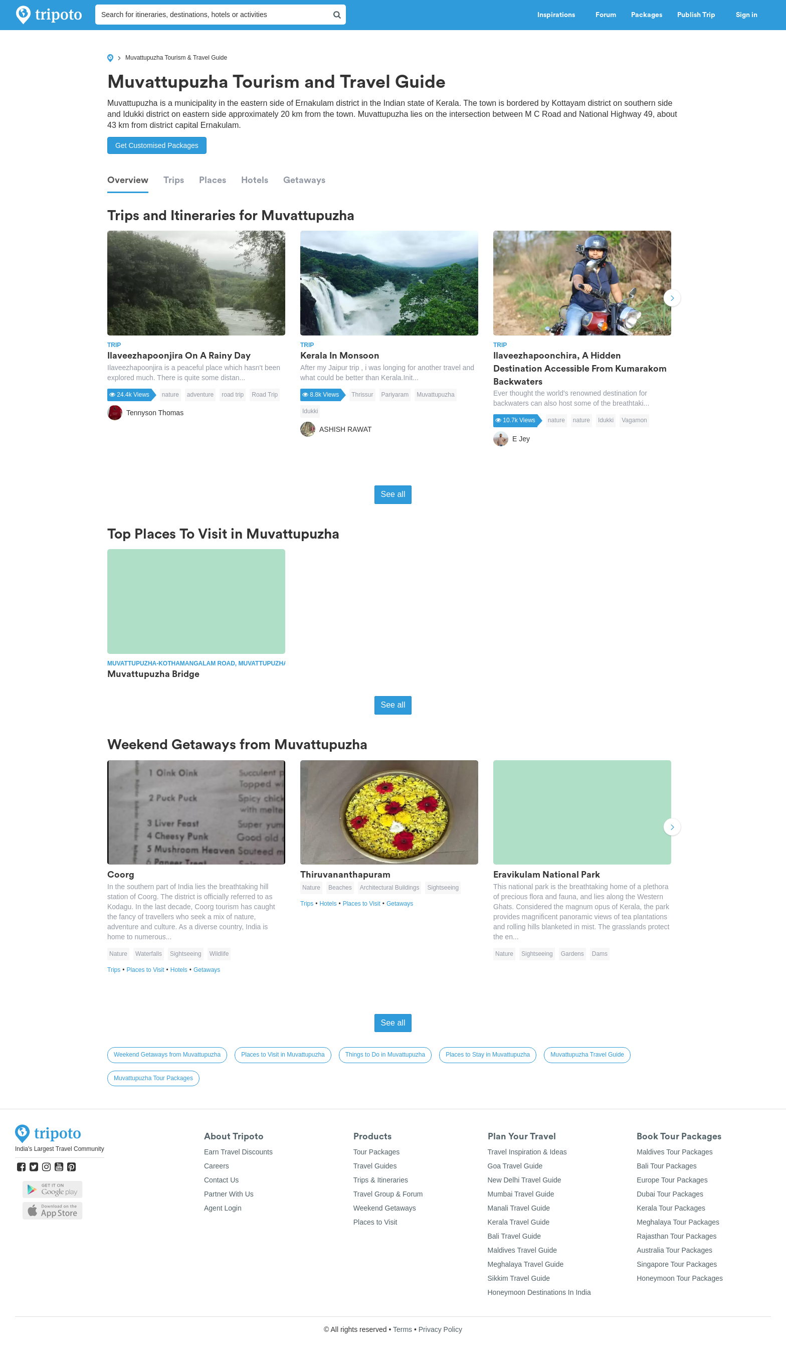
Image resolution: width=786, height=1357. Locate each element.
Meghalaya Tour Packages (678, 1222)
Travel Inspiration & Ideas (527, 1152)
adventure (200, 394)
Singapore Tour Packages (677, 1264)
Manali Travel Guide (519, 1208)
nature (170, 394)
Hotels (254, 180)
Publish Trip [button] (699, 15)
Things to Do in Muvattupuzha (385, 1054)
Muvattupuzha (435, 394)
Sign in (746, 15)
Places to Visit (148, 969)
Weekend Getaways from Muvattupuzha (167, 1054)
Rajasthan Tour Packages (676, 1236)
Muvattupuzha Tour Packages (153, 1078)
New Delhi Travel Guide (524, 1180)
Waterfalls (148, 953)
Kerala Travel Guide (519, 1222)
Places (212, 180)
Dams (600, 953)
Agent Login (223, 1208)
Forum (606, 15)
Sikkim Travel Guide (519, 1278)
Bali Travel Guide (514, 1236)
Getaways (304, 180)
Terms (402, 1329)
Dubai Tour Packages (670, 1194)
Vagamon (634, 420)
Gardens (572, 953)
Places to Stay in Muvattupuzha (488, 1054)
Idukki (310, 411)
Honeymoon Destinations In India (539, 1292)
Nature (118, 953)
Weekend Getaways (384, 1208)
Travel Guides (375, 1166)
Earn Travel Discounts (238, 1152)
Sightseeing (186, 953)
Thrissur (362, 394)
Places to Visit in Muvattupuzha (283, 1054)
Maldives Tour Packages (674, 1152)
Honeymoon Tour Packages (680, 1278)
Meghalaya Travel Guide (526, 1264)
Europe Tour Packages (672, 1180)
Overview (127, 180)
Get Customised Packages (157, 145)
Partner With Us (229, 1194)
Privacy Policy (440, 1329)
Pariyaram (395, 394)
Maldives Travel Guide (522, 1250)
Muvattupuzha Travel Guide (587, 1054)
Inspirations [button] (558, 15)
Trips (173, 180)
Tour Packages (376, 1152)
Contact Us (221, 1180)
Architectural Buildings (390, 887)
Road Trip (265, 394)
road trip (233, 394)
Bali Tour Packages (667, 1166)
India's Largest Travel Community (59, 1148)
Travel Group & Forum (388, 1194)
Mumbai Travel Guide (521, 1194)
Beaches (340, 887)
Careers (216, 1166)
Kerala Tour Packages (671, 1208)
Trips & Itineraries (380, 1180)
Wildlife (219, 953)
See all (393, 494)
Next (672, 299)
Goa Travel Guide (515, 1166)
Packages (646, 15)
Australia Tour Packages (674, 1250)
